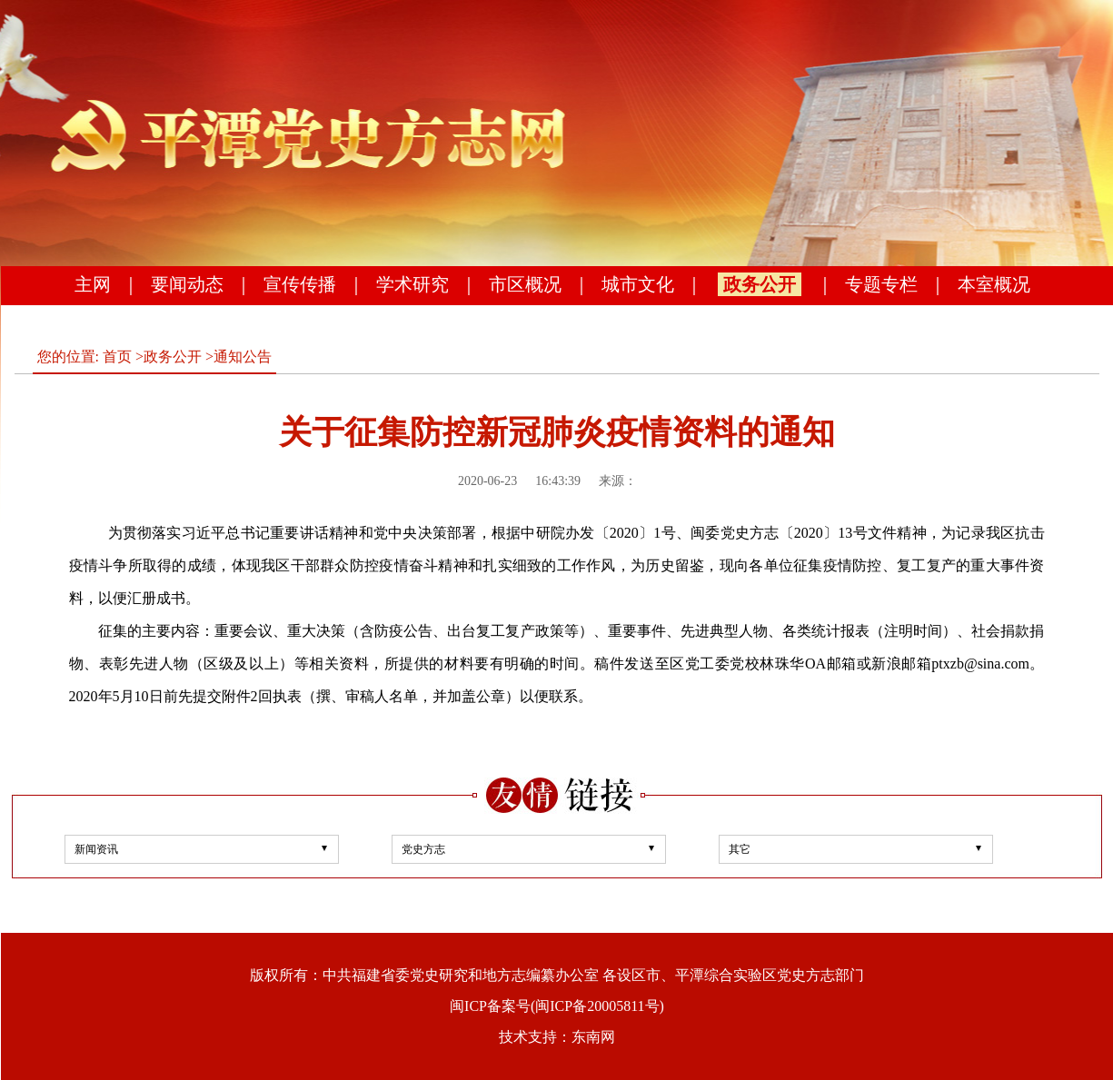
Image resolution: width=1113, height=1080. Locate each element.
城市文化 (637, 284)
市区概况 (525, 284)
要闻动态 (187, 284)
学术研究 (412, 284)
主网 (93, 284)
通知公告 (243, 356)
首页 (117, 356)
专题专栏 (881, 284)
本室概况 (994, 284)
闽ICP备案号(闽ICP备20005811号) (557, 1006)
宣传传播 (299, 284)
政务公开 (759, 284)
